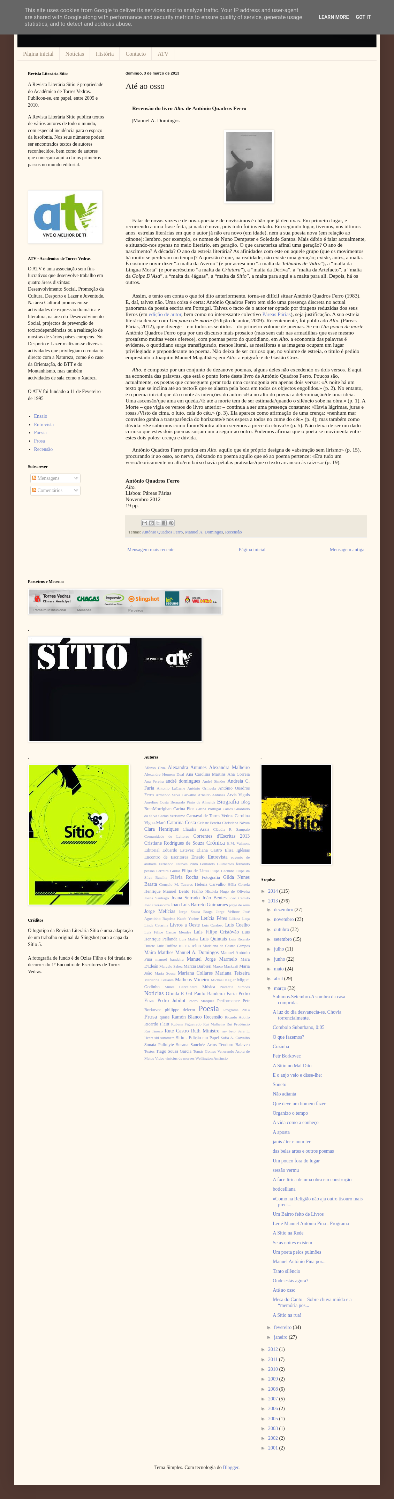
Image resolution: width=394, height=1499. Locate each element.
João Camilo (239, 898)
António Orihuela (201, 788)
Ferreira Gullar (168, 871)
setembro (283, 939)
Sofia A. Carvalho (235, 1038)
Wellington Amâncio (212, 1058)
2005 (273, 1418)
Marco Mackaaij (225, 966)
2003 (273, 1428)
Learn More (334, 17)
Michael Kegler (223, 980)
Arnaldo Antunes (211, 795)
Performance (228, 1000)
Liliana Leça (239, 918)
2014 (273, 891)
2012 (273, 1349)
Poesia (40, 432)
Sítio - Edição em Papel (197, 1037)
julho (279, 949)
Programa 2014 (236, 1010)
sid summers (164, 1038)
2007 (273, 1398)
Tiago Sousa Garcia (174, 1051)
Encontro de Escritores (166, 857)
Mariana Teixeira (232, 973)
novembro (284, 919)
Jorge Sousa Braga (196, 911)
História (105, 54)
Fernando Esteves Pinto (178, 864)
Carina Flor (183, 808)
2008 (273, 1389)
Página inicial (38, 54)
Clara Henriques (161, 829)
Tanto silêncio (286, 1271)
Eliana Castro (209, 850)
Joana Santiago (156, 898)
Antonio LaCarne (171, 788)
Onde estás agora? (290, 1280)
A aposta (281, 1132)
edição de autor (165, 314)
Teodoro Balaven (234, 1044)
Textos (149, 1051)
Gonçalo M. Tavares (176, 884)
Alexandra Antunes (187, 767)
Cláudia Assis (196, 829)
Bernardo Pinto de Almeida (193, 802)
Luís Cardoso (212, 925)
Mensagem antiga (347, 549)
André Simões (213, 781)
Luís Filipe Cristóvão (216, 932)
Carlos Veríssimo (171, 816)
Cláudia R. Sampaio (231, 829)
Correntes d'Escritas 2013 (221, 836)
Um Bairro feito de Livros (298, 1214)
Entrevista (44, 424)
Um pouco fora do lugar (296, 1160)
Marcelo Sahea (171, 966)
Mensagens (46, 478)
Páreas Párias (276, 314)
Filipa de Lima (195, 870)
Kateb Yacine (188, 918)
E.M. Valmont (238, 843)
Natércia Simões (235, 987)
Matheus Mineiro (192, 979)
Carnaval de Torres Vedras (210, 815)
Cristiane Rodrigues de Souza (174, 843)
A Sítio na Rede (288, 1233)
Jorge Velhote (228, 911)
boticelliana (284, 1189)
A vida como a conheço (295, 1122)
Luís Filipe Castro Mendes (167, 932)
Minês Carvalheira (181, 987)
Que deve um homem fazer (299, 1103)
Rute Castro (177, 1030)
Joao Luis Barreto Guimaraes (199, 904)
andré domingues (183, 781)
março (280, 988)
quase (165, 1017)
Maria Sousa (164, 973)
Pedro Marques (201, 1001)
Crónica (215, 842)
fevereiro (283, 1327)
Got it (363, 17)
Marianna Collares (159, 980)
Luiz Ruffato (167, 946)
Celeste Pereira (209, 823)
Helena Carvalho (210, 884)
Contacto (136, 54)
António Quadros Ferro (162, 532)
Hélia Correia (239, 884)
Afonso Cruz (155, 768)
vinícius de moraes (180, 1058)
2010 (273, 1369)
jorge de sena (239, 905)
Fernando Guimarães (217, 864)
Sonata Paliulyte (159, 1044)
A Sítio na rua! (287, 1315)
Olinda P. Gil (179, 993)
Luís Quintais (213, 938)
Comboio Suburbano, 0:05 (298, 1027)
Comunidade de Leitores (166, 836)
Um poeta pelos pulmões (297, 1252)
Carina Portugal (208, 809)
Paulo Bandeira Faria (215, 993)
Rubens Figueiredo (186, 1024)
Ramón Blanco (187, 1017)
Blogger (230, 1467)
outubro (282, 929)
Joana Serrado (185, 897)
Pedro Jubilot (171, 1000)
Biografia (228, 801)
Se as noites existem (292, 1242)
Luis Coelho (237, 925)
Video (159, 1058)
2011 (273, 1359)
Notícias (75, 54)
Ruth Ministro (205, 1030)
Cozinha (281, 1046)
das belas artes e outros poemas (303, 1151)
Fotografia (211, 877)
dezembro (284, 909)
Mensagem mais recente (150, 549)
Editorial (152, 850)
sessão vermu (286, 1170)
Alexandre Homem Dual (164, 774)
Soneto (279, 1084)
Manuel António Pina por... (299, 1261)
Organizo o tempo (290, 1113)
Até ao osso (284, 1290)
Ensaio (40, 416)
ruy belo (229, 1031)
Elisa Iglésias (237, 850)
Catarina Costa (181, 822)
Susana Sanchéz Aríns (196, 1044)
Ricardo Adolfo (237, 1017)
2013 (273, 901)
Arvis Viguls (238, 794)
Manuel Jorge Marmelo (212, 959)
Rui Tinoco (153, 1031)
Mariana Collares (195, 973)
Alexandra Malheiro (229, 767)
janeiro (281, 1337)
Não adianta (284, 1094)
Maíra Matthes (159, 952)
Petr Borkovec (287, 1056)
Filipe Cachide (222, 871)
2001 (273, 1448)
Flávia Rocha (184, 877)
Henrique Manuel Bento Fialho (173, 891)
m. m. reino (189, 945)
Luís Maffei (188, 939)
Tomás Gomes (204, 1051)
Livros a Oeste (185, 925)
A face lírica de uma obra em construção (312, 1179)
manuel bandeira (170, 959)
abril (279, 978)
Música (208, 986)
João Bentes (214, 897)
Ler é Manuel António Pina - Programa (311, 1223)
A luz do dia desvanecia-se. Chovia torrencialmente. (307, 1015)
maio (279, 968)
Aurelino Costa (156, 802)
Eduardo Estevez (178, 850)
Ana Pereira (154, 781)
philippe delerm (180, 1009)
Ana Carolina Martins (206, 774)
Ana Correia (238, 774)
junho (280, 959)
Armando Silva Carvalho (176, 795)
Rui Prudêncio (238, 1024)
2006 (273, 1408)
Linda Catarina (156, 925)
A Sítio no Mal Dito (292, 1065)
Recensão (233, 532)
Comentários (47, 490)
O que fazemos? (288, 1037)
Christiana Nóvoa (236, 823)
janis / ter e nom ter (291, 1141)
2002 (273, 1438)
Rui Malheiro (214, 1024)
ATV (163, 54)
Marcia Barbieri (198, 966)
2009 (273, 1379)
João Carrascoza (157, 905)
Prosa (39, 441)
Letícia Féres (214, 918)
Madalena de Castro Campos (226, 946)
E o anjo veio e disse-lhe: (297, 1075)
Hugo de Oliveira (235, 891)
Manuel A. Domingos (204, 532)
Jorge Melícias (159, 911)
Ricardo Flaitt (156, 1024)
